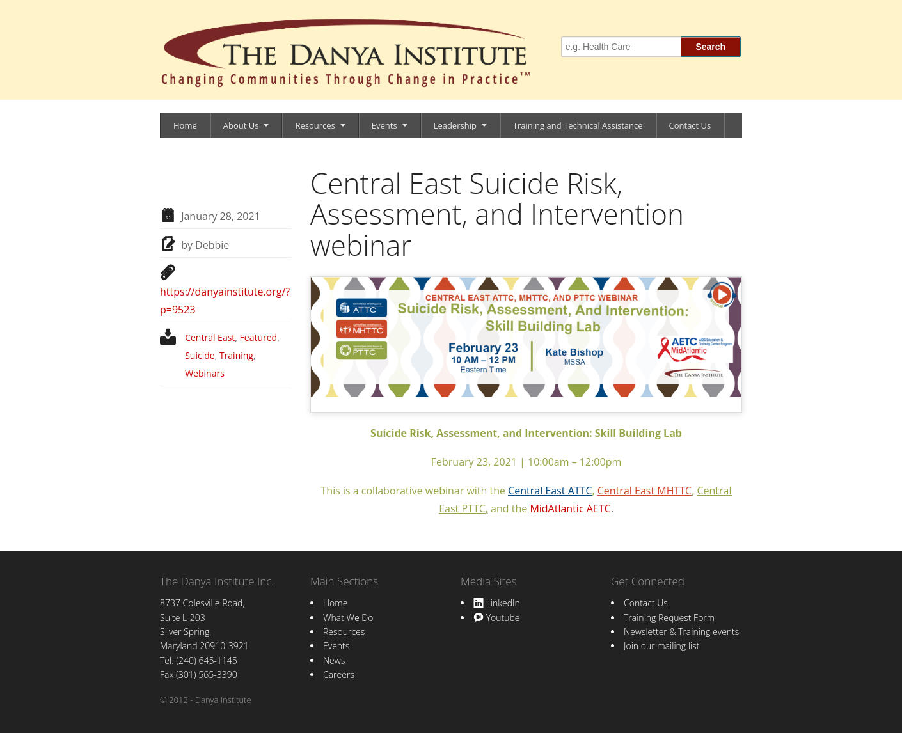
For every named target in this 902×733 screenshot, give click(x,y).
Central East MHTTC (644, 491)
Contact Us (690, 125)
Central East (210, 337)
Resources (315, 125)
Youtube (496, 617)
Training (236, 355)
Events (384, 125)
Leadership (455, 125)
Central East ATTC (550, 491)
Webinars (205, 373)
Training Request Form (669, 617)
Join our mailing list (661, 646)
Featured (259, 337)
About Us (241, 125)
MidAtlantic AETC (570, 508)
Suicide (199, 355)
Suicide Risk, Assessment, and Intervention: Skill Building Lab (526, 433)
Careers (338, 674)
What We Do (348, 617)
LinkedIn (496, 603)
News (334, 660)
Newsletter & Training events (681, 632)
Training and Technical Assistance (578, 125)
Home (185, 125)
